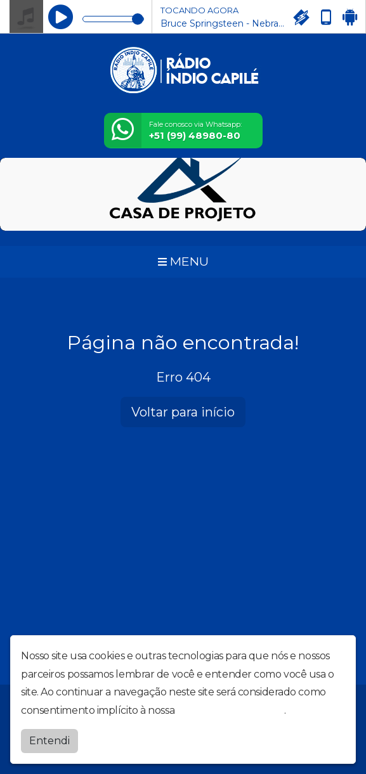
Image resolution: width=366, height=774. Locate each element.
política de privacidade (231, 710)
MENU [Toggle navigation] (183, 261)
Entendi (49, 741)
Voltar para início (183, 412)
